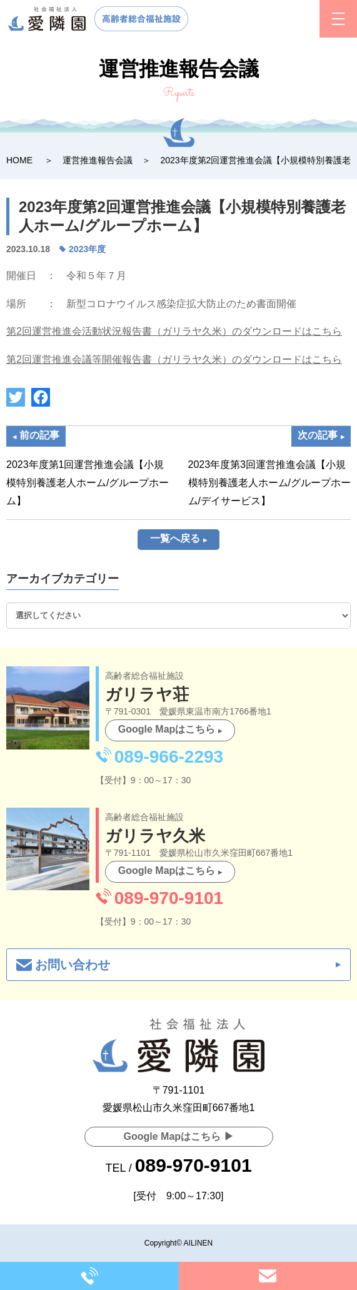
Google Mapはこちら (167, 729)
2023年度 (87, 249)
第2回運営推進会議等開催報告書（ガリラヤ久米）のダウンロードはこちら (174, 359)
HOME (19, 160)
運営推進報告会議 (98, 160)
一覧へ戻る (175, 538)
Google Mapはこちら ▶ (179, 1136)
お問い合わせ (72, 965)
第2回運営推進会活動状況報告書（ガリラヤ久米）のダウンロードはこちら (174, 331)
